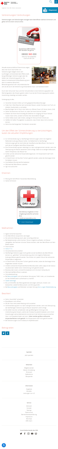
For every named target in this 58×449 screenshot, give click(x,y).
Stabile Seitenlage (10, 281)
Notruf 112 (8, 249)
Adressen (29, 406)
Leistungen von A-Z (29, 393)
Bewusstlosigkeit (12, 276)
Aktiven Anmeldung (29, 370)
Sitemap (29, 410)
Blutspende (29, 376)
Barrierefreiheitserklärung (29, 414)
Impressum (29, 416)
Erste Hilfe (9, 8)
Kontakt (29, 408)
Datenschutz (29, 412)
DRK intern (29, 421)
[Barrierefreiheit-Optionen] (4, 445)
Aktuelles (29, 391)
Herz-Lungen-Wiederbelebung (47, 287)
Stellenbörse (29, 374)
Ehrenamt (29, 372)
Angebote (29, 389)
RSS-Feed (29, 419)
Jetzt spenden (29, 355)
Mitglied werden (29, 368)
